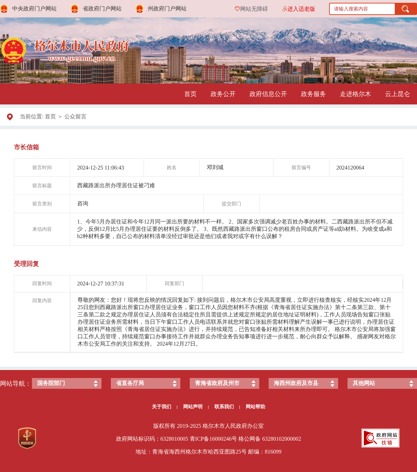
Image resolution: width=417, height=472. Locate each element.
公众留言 (75, 116)
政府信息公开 (268, 94)
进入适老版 (301, 9)
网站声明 (195, 406)
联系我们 (227, 406)
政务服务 (313, 94)
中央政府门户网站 (34, 8)
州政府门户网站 (167, 8)
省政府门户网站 (102, 8)
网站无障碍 (254, 9)
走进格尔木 (355, 94)
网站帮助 (255, 406)
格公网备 (249, 439)
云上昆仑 (397, 94)
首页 (190, 94)
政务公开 (223, 94)
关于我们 (164, 406)
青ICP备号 (213, 439)
